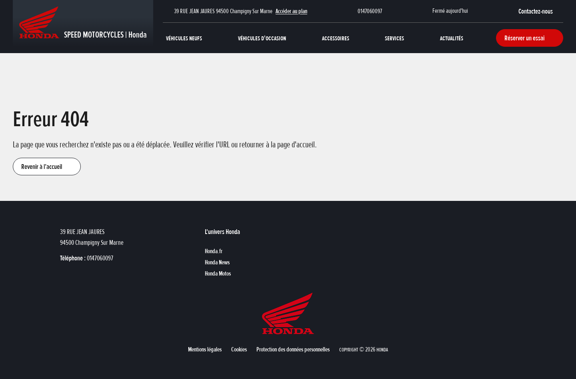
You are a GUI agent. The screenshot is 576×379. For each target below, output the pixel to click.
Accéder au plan (291, 11)
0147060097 (370, 11)
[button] (540, 11)
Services (394, 38)
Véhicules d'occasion (262, 38)
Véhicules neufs (184, 38)
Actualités (451, 38)
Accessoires (335, 38)
